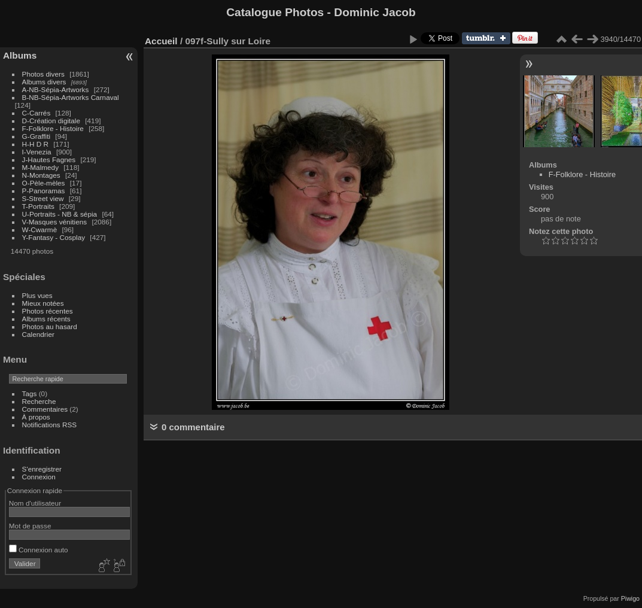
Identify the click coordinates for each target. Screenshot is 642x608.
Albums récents (46, 319)
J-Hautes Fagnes (49, 159)
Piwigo (630, 598)
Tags (29, 393)
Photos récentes (47, 311)
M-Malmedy (40, 167)
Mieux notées (43, 303)
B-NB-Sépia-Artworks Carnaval (70, 97)
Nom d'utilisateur (35, 503)
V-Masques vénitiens (54, 222)
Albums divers (44, 82)
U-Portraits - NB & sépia (60, 214)
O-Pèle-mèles (43, 183)
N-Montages (41, 175)
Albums (19, 55)
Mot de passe (30, 526)
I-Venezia (36, 152)
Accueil (161, 41)
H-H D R (35, 144)
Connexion (39, 477)
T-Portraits (38, 206)
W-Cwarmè (39, 229)
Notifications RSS (49, 424)
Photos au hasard (49, 326)
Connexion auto (38, 550)
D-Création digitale (51, 120)
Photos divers (43, 74)
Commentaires (45, 409)
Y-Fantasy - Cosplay (54, 237)
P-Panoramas (43, 190)
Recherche (39, 401)
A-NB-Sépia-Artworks (55, 89)
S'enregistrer (42, 469)
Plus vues (37, 295)
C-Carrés (36, 113)
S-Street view (43, 198)
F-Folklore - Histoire (53, 128)
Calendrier (38, 334)
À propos (36, 417)
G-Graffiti (36, 136)
